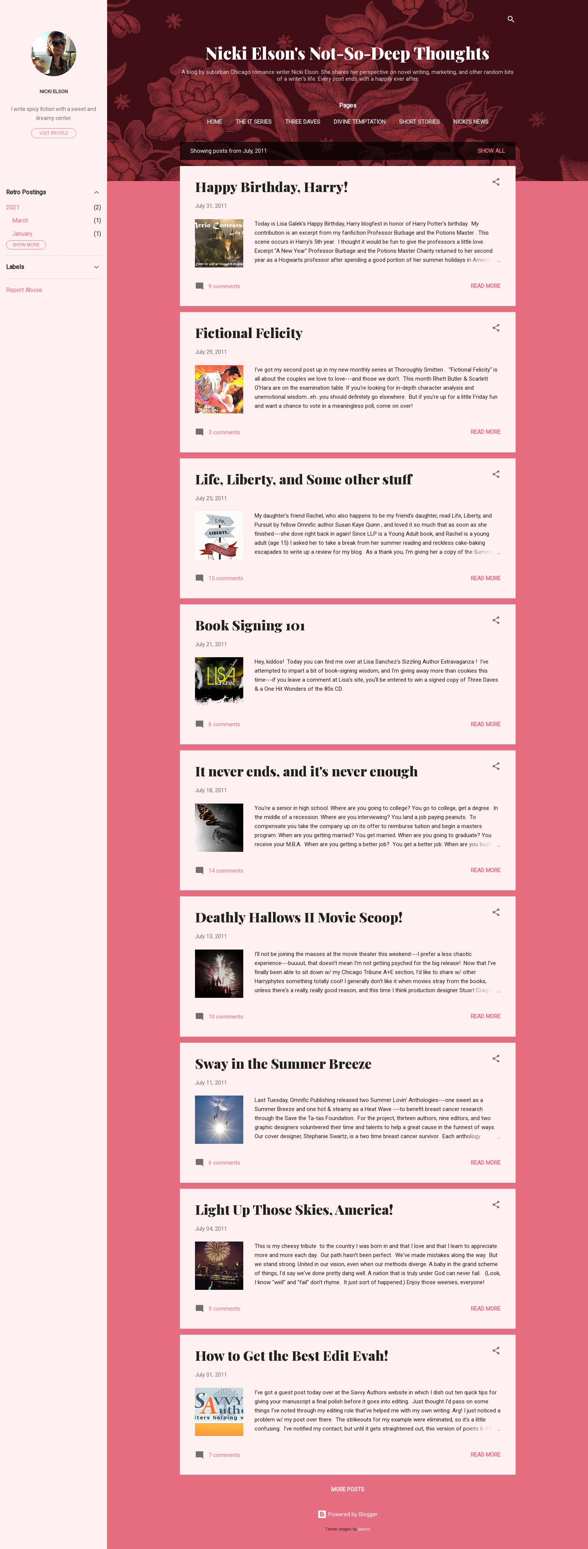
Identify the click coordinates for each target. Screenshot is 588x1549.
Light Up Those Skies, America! (294, 1209)
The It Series (254, 121)
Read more (485, 286)
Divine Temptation (359, 121)
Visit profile (53, 133)
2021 (13, 207)
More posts (347, 1489)
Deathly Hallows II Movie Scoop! (299, 917)
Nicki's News (470, 121)
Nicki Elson (54, 91)
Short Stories (419, 121)
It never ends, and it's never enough (306, 771)
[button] (495, 183)
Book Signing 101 (250, 625)
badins (364, 1529)
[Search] (511, 20)
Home (214, 121)
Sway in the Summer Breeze (283, 1063)
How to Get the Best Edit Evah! (291, 1355)
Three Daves (302, 121)
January (22, 233)
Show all (491, 151)
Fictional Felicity (249, 332)
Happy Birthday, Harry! (271, 186)
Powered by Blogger (348, 1514)
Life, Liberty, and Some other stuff (303, 479)
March (20, 220)
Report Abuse (24, 290)
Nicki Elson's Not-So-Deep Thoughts (348, 52)
